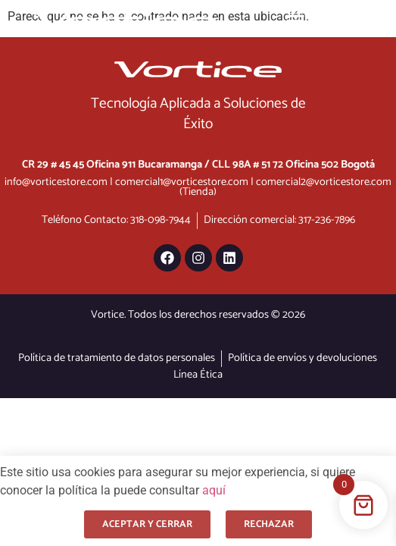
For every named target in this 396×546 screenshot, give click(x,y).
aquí (214, 490)
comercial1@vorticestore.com (181, 182)
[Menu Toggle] (295, 20)
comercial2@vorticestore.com (323, 182)
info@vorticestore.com (56, 182)
